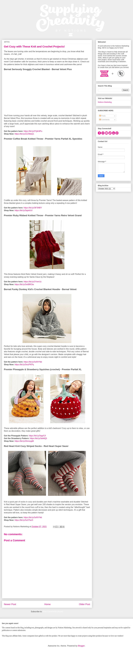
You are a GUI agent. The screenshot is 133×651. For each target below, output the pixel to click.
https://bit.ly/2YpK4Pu (33, 131)
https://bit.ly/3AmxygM (24, 441)
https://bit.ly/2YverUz (32, 282)
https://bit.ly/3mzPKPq (24, 364)
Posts (102, 116)
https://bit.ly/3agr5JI (37, 436)
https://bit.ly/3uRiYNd (33, 362)
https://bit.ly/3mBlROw (24, 284)
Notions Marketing (105, 102)
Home (47, 604)
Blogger (81, 646)
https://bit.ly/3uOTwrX (24, 520)
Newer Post (10, 604)
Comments (104, 120)
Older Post (84, 604)
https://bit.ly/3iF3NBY (33, 208)
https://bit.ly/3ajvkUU (23, 210)
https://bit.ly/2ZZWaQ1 (24, 134)
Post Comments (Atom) (53, 612)
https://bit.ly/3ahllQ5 (38, 438)
